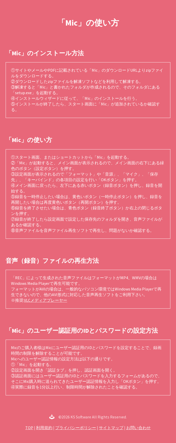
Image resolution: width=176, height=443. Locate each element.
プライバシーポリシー (75, 427)
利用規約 (44, 427)
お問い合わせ (138, 427)
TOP (29, 427)
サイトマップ (111, 427)
